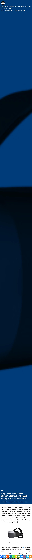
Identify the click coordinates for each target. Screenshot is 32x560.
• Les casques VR (6, 11)
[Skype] (27, 556)
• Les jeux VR (18, 11)
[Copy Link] (16, 556)
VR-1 (23, 547)
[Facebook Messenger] (21, 556)
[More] (30, 556)
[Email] (18, 556)
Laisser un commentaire (23, 502)
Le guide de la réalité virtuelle (10, 6)
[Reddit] (7, 556)
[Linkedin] (10, 556)
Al (3, 502)
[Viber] (24, 556)
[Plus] (24, 11)
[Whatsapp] (13, 556)
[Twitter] (4, 556)
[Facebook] (1, 556)
